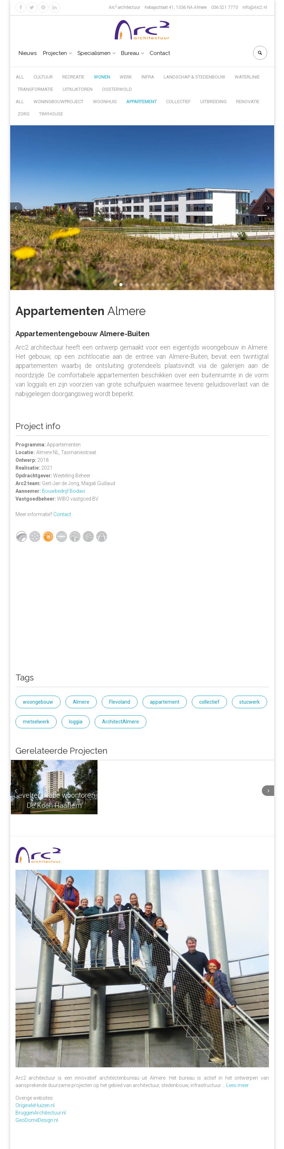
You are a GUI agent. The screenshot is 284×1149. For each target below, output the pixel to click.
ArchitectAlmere (120, 721)
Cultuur (43, 77)
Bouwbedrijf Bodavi (63, 491)
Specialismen (94, 53)
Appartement (141, 101)
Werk (126, 77)
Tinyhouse (51, 114)
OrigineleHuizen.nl (35, 1105)
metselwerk (36, 721)
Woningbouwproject (58, 101)
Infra (147, 77)
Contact (160, 53)
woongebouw (38, 702)
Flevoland (119, 702)
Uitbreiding (213, 101)
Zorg (24, 114)
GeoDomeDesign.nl (36, 1120)
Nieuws (28, 53)
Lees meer (237, 1085)
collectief (209, 702)
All (20, 77)
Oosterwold (117, 89)
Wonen (102, 77)
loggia (75, 721)
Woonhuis (105, 101)
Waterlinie (247, 77)
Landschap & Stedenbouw (194, 77)
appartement (164, 702)
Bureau (130, 53)
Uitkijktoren (78, 89)
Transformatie (35, 89)
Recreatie (73, 77)
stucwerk (249, 702)
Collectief (178, 101)
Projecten (55, 53)
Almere (81, 702)
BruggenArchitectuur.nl (40, 1113)
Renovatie (247, 101)
